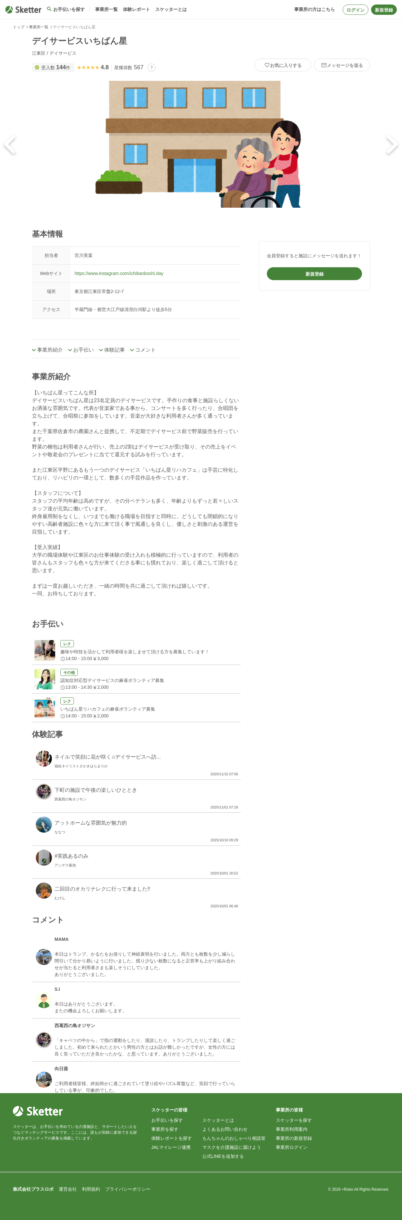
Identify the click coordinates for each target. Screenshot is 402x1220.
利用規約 (91, 1189)
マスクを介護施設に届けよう (231, 1147)
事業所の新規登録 (294, 1138)
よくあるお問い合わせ (224, 1129)
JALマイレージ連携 (171, 1147)
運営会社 (68, 1189)
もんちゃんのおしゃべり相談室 (234, 1138)
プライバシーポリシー (127, 1189)
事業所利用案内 (291, 1129)
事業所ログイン (291, 1147)
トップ (19, 27)
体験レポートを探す (171, 1138)
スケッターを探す (294, 1120)
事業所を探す (164, 1129)
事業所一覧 (38, 27)
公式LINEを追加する (223, 1156)
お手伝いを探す (167, 1120)
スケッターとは (218, 1120)
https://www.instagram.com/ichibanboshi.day (119, 273)
